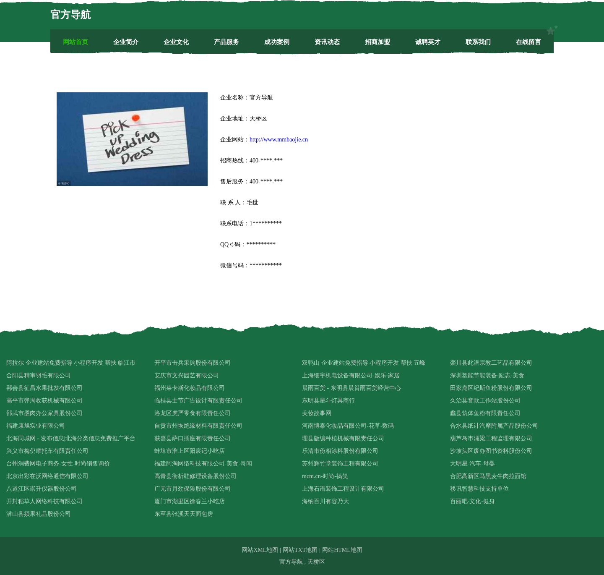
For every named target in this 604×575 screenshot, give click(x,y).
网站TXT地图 (300, 550)
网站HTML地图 (342, 550)
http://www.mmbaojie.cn (279, 139)
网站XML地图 (260, 550)
